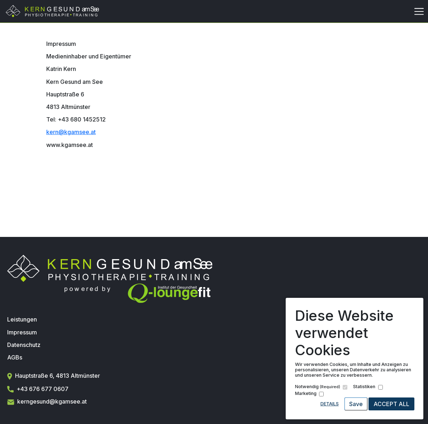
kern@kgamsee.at (71, 131)
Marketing (306, 393)
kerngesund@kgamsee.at (47, 401)
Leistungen (22, 319)
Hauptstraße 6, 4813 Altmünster (53, 375)
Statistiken (364, 386)
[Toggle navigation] (419, 11)
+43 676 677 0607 (37, 388)
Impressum (22, 332)
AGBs (14, 357)
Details (329, 403)
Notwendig (317, 386)
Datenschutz (24, 344)
